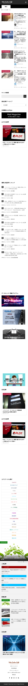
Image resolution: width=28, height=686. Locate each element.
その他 (14, 504)
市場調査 (12, 241)
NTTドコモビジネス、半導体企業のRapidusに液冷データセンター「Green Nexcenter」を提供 (15, 209)
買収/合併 (14, 527)
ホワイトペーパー (14, 510)
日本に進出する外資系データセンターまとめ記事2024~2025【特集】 (15, 195)
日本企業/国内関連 (14, 212)
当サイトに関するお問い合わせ (14, 672)
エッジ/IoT (13, 493)
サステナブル (14, 499)
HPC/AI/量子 (14, 488)
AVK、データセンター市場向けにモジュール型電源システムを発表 (15, 246)
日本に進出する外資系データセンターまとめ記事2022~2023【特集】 (15, 223)
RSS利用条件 (14, 668)
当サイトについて (14, 666)
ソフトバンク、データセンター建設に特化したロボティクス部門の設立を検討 (15, 188)
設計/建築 (13, 190)
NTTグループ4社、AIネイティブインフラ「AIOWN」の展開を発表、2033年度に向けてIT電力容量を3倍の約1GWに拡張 (15, 254)
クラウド (14, 496)
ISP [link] (15, 19)
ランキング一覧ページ (22, 561)
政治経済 (12, 234)
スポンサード (14, 502)
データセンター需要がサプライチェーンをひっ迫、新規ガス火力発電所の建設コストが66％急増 (15, 239)
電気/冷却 (13, 219)
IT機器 (13, 490)
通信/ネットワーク (14, 529)
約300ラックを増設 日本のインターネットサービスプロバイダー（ (20, 17)
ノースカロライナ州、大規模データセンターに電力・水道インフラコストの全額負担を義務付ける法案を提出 (15, 231)
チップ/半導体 (14, 507)
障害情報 (14, 535)
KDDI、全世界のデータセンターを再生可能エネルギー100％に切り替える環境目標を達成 (15, 202)
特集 (12, 226)
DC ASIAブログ (14, 485)
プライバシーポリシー (13, 670)
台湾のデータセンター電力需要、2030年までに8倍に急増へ (15, 216)
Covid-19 (14, 482)
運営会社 (14, 674)
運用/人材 (14, 532)
